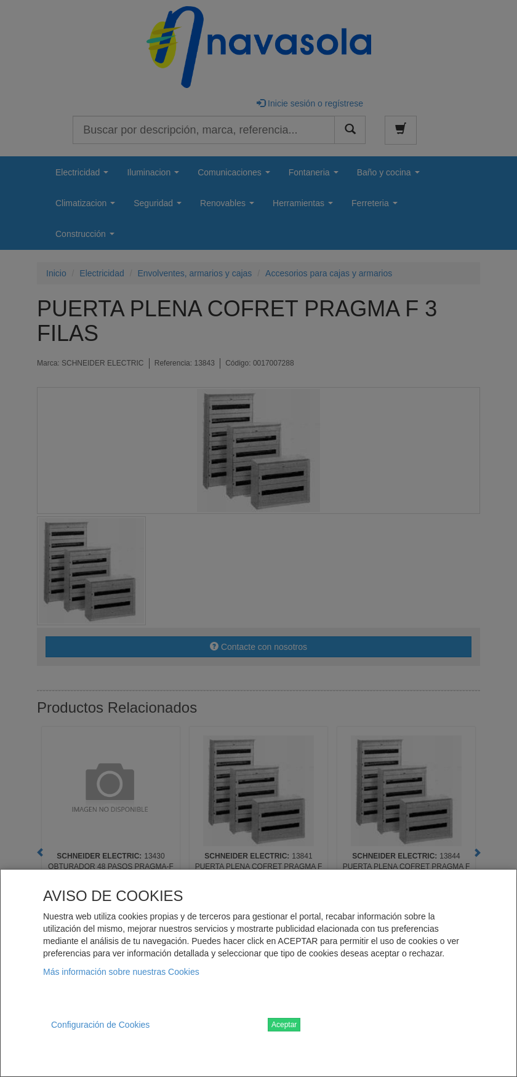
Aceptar (284, 1024)
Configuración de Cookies (100, 1025)
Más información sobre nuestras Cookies (121, 972)
